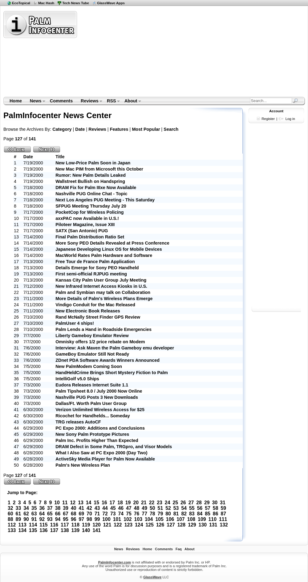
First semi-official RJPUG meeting (91, 273)
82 (184, 513)
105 (159, 519)
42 (89, 508)
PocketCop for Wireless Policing (89, 212)
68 (73, 513)
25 (175, 502)
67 (65, 513)
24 (167, 502)
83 (192, 513)
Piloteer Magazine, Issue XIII (85, 224)
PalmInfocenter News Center (57, 115)
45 (113, 508)
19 (128, 502)
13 (80, 502)
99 (97, 519)
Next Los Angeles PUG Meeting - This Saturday (105, 199)
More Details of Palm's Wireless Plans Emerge (103, 298)
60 (10, 513)
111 (223, 519)
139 (75, 530)
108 (191, 519)
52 (168, 508)
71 (97, 513)
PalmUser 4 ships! (74, 323)
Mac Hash (46, 3)
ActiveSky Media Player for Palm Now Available (105, 458)
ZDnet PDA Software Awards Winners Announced (107, 360)
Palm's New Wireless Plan (82, 465)
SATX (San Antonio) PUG (81, 230)
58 (215, 508)
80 (168, 513)
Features (119, 129)
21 (144, 502)
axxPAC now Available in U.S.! (87, 218)
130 (203, 524)
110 (213, 519)
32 (10, 508)
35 (34, 508)
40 (73, 508)
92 (42, 519)
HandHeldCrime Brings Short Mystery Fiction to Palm (111, 372)
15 (96, 502)
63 (34, 513)
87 (223, 513)
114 (33, 524)
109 (202, 519)
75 (129, 513)
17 (112, 502)
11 (65, 502)
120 (96, 524)
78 (152, 513)
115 (43, 524)
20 (136, 502)
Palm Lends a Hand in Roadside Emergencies (103, 329)
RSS (111, 101)
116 (54, 524)
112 (12, 524)
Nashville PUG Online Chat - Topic (91, 193)
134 (22, 530)
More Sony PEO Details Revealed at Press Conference (112, 243)
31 (222, 502)
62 (26, 513)
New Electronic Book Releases (87, 310)
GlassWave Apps (111, 3)
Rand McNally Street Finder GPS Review (97, 317)
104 (149, 519)
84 (200, 513)
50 (152, 508)
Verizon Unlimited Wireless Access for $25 (99, 409)
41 (81, 508)
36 (42, 508)
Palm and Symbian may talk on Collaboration (102, 292)
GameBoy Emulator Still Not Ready (92, 354)
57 (207, 508)
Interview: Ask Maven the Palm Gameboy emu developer (114, 347)
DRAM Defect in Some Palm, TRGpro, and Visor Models (113, 446)
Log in (290, 119)
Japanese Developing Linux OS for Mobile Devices (108, 249)
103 (138, 519)
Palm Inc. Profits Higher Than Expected (96, 440)
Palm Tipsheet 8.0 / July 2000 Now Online (98, 391)
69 (81, 513)
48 (137, 508)
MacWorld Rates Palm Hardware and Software (103, 255)
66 (58, 513)
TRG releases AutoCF (78, 421)
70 (89, 513)
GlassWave (152, 577)
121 (107, 524)
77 (144, 513)
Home (16, 100)
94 (58, 519)
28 (199, 502)
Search (171, 129)
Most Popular (146, 129)
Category (61, 129)
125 (149, 524)
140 (86, 530)
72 (105, 513)
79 (160, 513)
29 (207, 502)
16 (104, 502)
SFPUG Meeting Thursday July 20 (90, 206)
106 (170, 519)
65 (50, 513)
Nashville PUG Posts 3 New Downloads (96, 397)
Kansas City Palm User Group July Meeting (100, 280)
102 (128, 519)
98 (89, 519)
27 (191, 502)
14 (88, 502)
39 (65, 508)
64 (42, 513)
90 (26, 519)
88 (10, 519)
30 (215, 502)
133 (12, 530)
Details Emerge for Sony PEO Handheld (97, 267)
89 (18, 519)
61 (18, 513)
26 (183, 502)
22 (152, 502)
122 (118, 524)
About (130, 101)
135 (33, 530)
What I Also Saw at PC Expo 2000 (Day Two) (101, 452)
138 (65, 530)
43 (97, 508)
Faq (179, 549)
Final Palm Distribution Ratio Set (89, 236)
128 (181, 524)
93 (50, 519)
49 (144, 508)
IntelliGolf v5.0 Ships (77, 378)
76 (137, 513)
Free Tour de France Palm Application (95, 261)
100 (106, 519)
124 (139, 524)
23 (159, 502)
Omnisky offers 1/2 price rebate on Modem (100, 341)
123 (128, 524)
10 (57, 502)
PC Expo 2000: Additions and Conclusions (100, 428)
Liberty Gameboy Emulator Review (92, 335)
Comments (61, 100)
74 (121, 513)
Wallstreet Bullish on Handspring (90, 181)
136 (43, 530)
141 (96, 530)
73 (113, 513)
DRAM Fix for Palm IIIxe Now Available (95, 187)
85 (207, 513)
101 (117, 519)
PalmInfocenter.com (114, 562)
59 (223, 508)
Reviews (89, 101)
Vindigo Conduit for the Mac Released (95, 304)
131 (213, 524)
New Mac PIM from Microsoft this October (99, 169)
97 (81, 519)
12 (73, 502)
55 (192, 508)
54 (184, 508)
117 (65, 524)
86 (215, 513)
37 (50, 508)
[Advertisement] (158, 53)
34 (26, 508)
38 (58, 508)
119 (86, 524)
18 (120, 502)
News (35, 101)
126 (160, 524)
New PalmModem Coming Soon (88, 366)
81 (176, 513)
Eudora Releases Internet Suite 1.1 (91, 384)
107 (180, 519)
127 (171, 524)
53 (176, 508)
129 (192, 524)
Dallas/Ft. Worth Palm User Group (91, 403)
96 (73, 519)
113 (22, 524)
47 (129, 508)
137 (54, 530)
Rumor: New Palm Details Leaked (90, 175)
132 (224, 524)
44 (105, 508)
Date (80, 129)
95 (65, 519)
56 (200, 508)
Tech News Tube (75, 3)
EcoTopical (21, 3)
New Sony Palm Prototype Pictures (92, 434)
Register (268, 119)
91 (34, 519)
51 (160, 508)
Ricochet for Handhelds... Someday (92, 415)
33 (18, 508)
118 (75, 524)
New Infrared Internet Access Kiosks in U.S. (101, 286)
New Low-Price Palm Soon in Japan (92, 162)
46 (121, 508)
